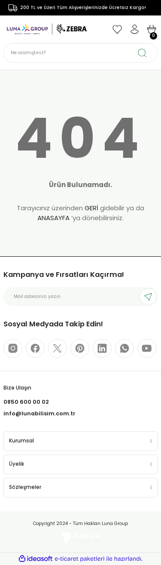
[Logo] (46, 29)
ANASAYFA (53, 217)
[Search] (80, 52)
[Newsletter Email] (80, 296)
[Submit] (148, 296)
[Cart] (152, 29)
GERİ (91, 207)
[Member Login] (134, 29)
